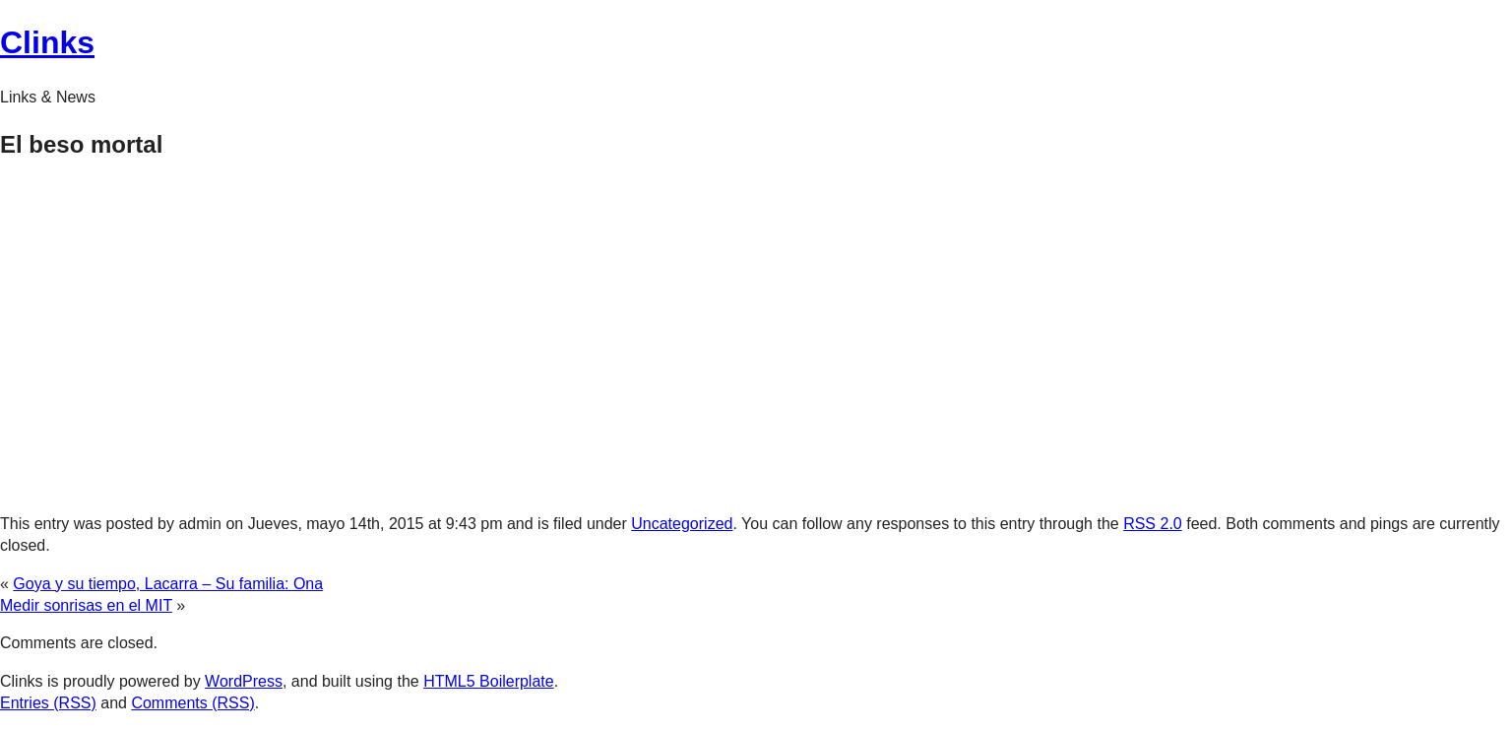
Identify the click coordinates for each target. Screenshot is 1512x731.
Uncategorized (681, 523)
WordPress (244, 681)
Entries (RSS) (48, 703)
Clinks (47, 42)
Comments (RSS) (192, 703)
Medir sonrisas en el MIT (86, 605)
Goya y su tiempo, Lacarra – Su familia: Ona (168, 583)
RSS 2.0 (1152, 523)
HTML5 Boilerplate (488, 681)
